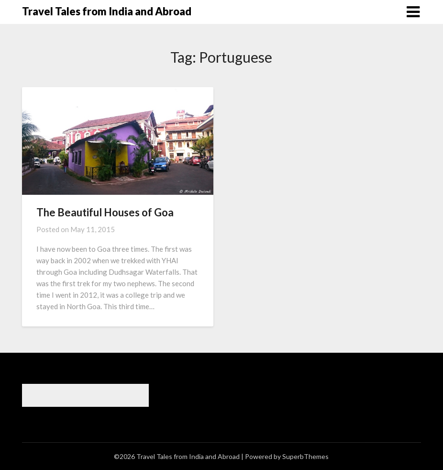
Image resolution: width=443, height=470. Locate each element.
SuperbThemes (305, 456)
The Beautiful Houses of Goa (105, 212)
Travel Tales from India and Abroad (106, 11)
